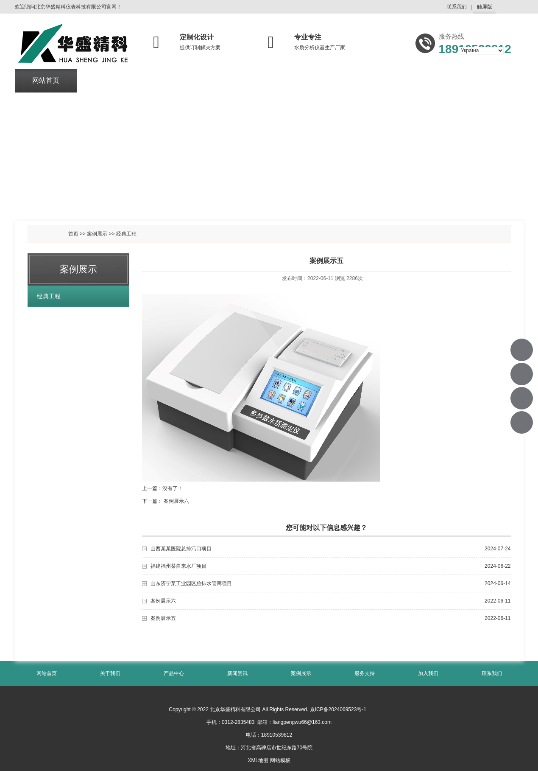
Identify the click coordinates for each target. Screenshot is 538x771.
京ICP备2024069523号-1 (338, 709)
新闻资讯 (231, 80)
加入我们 (418, 80)
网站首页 (45, 80)
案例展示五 (163, 618)
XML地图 (258, 760)
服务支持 (356, 80)
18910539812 (522, 350)
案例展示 (293, 80)
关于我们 (107, 80)
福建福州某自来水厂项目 (178, 566)
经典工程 (126, 234)
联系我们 (456, 7)
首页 (73, 234)
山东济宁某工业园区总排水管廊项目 (191, 583)
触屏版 (484, 9)
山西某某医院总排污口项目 (181, 549)
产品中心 (169, 80)
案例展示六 (176, 501)
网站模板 (280, 760)
